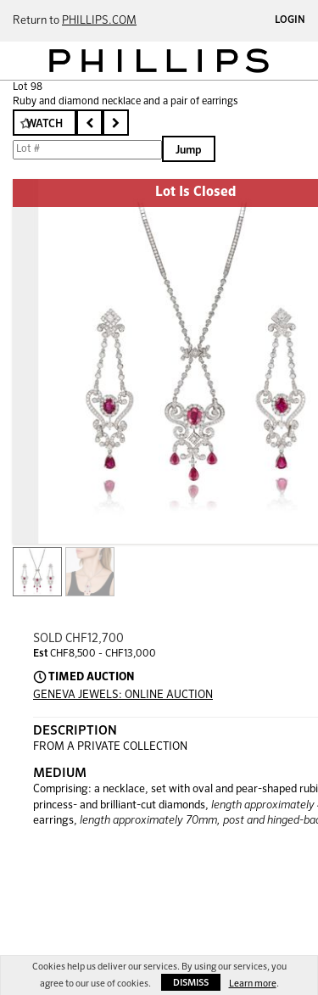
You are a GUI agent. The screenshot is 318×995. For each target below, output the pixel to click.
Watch (44, 124)
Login (290, 20)
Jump (189, 150)
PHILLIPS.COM (99, 20)
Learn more (252, 983)
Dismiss (191, 982)
